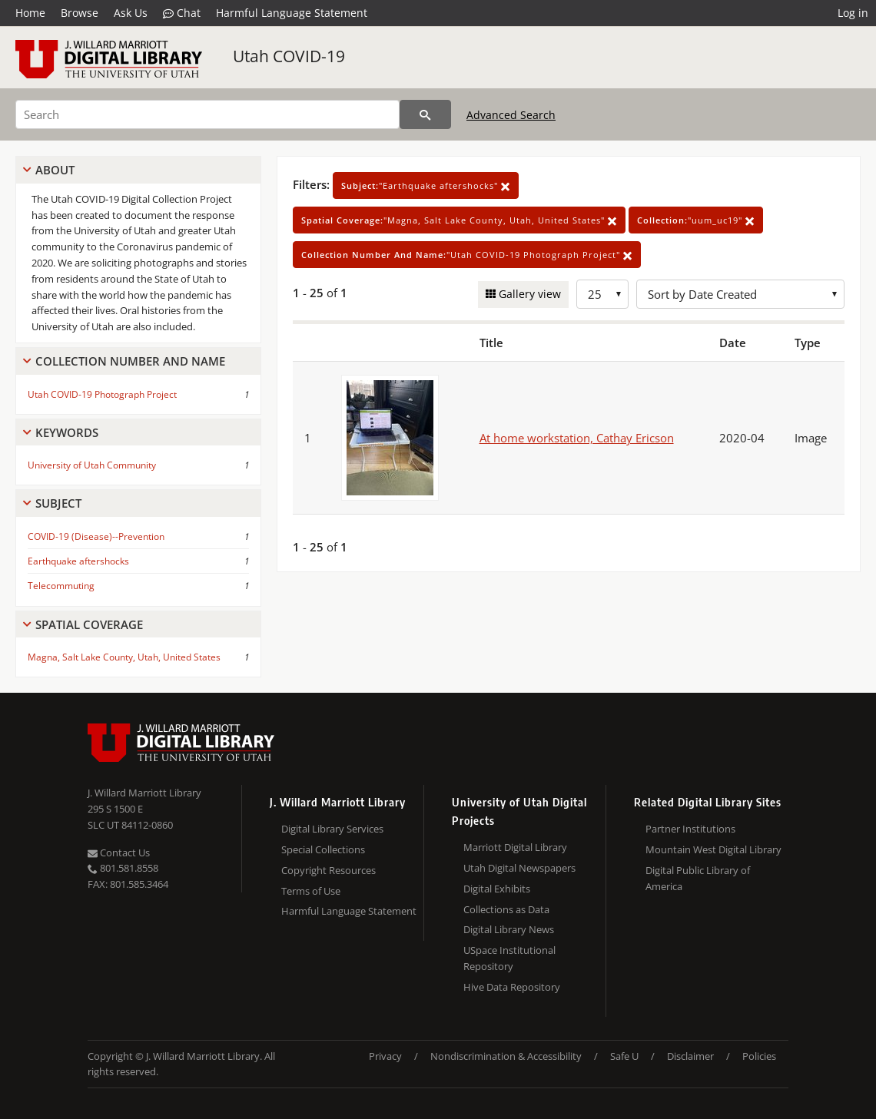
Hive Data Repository (511, 987)
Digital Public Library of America (697, 878)
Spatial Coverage (89, 624)
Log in (853, 12)
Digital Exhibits (496, 889)
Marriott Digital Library (515, 847)
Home (30, 12)
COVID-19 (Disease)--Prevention (96, 536)
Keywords (66, 432)
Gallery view (528, 293)
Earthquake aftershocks (78, 561)
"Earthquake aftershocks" (425, 185)
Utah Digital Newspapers (519, 868)
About (55, 169)
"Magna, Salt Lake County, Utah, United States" (459, 220)
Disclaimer (690, 1056)
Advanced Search (511, 115)
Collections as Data (506, 909)
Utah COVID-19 (289, 56)
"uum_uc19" (696, 220)
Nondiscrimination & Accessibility (506, 1056)
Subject (58, 503)
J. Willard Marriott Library (144, 793)
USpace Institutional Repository (509, 958)
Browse (79, 12)
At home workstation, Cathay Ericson (576, 437)
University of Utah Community (92, 465)
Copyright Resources (328, 870)
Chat (182, 13)
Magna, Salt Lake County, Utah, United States (124, 657)
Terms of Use (310, 891)
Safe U (624, 1056)
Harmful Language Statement (291, 12)
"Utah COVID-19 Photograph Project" (466, 254)
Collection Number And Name (130, 361)
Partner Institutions (690, 829)
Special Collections (323, 849)
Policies (759, 1056)
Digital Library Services (332, 829)
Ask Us (131, 12)
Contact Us (119, 852)
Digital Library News (508, 929)
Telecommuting (61, 585)
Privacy (385, 1056)
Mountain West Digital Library (713, 849)
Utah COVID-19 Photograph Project (102, 394)
